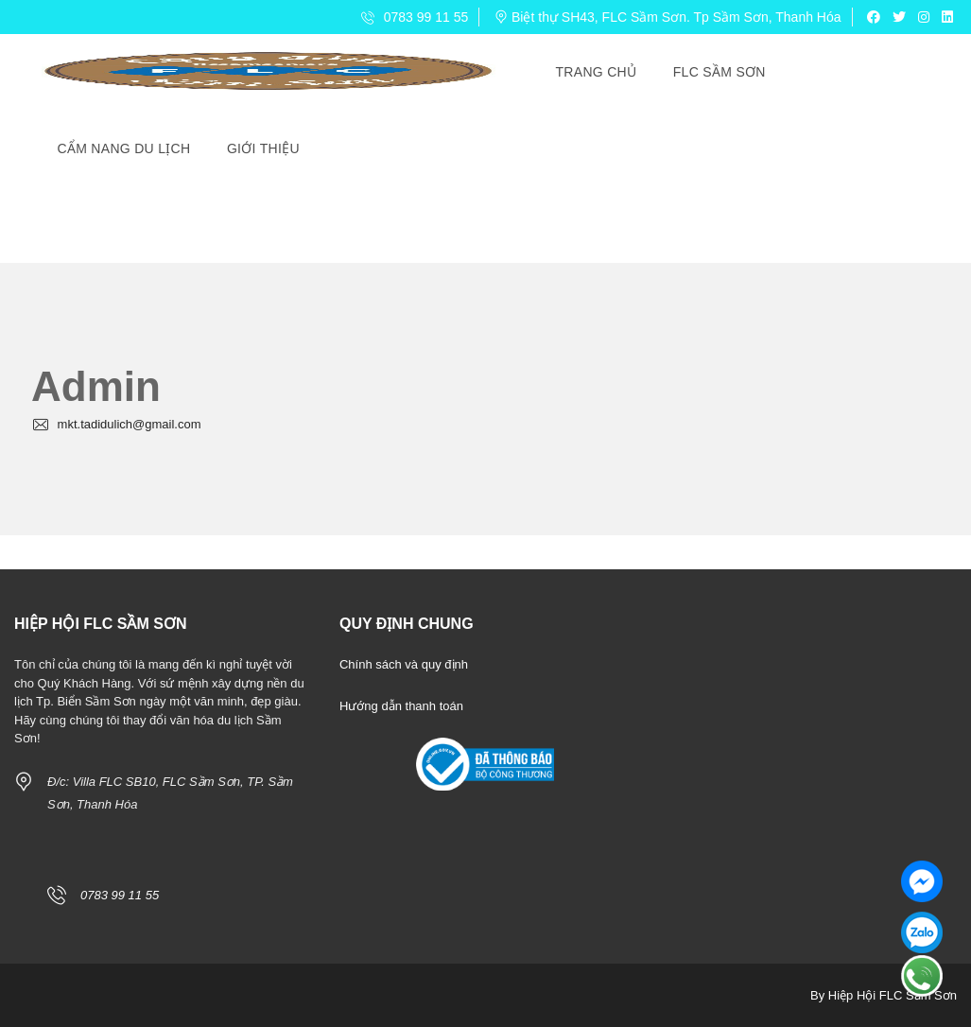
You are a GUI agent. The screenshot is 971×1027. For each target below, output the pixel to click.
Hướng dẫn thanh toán (401, 706)
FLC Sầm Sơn (719, 71)
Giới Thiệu (263, 148)
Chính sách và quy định (403, 664)
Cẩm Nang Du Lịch (124, 148)
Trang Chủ (596, 71)
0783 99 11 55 (414, 17)
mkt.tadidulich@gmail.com (116, 424)
